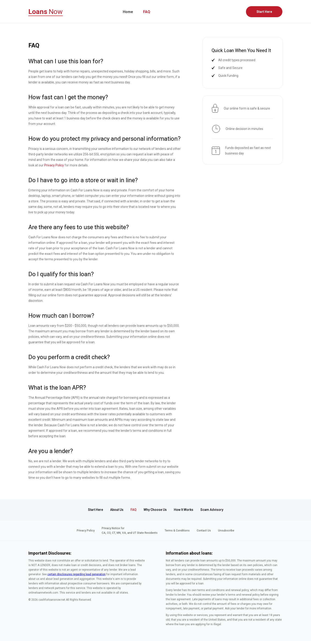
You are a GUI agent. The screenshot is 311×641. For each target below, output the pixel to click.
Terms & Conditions (177, 530)
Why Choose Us (155, 510)
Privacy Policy (54, 165)
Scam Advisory (211, 510)
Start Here (264, 12)
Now (45, 12)
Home (128, 12)
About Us (116, 510)
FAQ (146, 12)
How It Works (183, 510)
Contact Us (204, 530)
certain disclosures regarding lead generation (76, 574)
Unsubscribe (226, 530)
